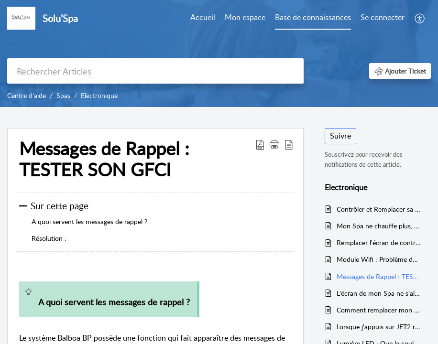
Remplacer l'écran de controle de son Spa (379, 242)
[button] (420, 18)
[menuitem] (202, 18)
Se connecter (383, 17)
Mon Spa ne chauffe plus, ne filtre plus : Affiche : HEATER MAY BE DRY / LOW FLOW (379, 225)
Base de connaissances (313, 17)
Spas (63, 95)
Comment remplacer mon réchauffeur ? (379, 309)
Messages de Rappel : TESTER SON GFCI (379, 276)
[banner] (219, 53)
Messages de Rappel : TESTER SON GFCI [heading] (104, 159)
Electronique (99, 95)
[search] (155, 71)
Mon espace (245, 17)
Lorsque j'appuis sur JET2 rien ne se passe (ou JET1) (379, 326)
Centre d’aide (26, 95)
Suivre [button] (340, 135)
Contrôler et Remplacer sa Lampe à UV (379, 209)
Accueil (202, 17)
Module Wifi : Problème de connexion (379, 259)
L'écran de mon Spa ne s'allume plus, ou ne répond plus (379, 293)
